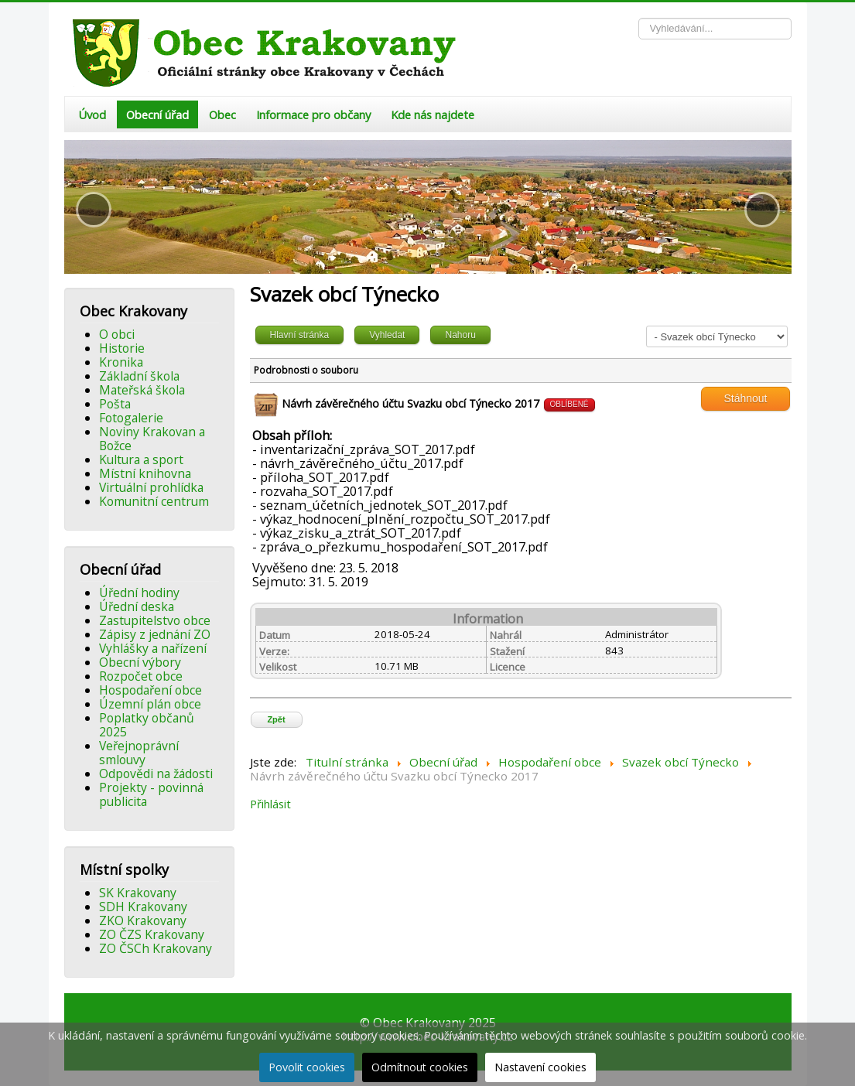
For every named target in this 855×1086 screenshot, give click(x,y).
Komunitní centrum (154, 501)
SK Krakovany (137, 892)
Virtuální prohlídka (151, 487)
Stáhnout (745, 398)
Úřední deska (136, 606)
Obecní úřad (157, 114)
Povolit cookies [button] (306, 1067)
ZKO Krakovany (142, 920)
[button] (93, 209)
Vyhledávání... (638, 18)
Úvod (92, 114)
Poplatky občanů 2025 (146, 724)
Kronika (121, 362)
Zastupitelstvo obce (154, 620)
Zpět (276, 719)
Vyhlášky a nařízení (153, 648)
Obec (222, 114)
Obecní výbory (140, 662)
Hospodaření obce (150, 689)
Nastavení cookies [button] (540, 1067)
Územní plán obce (150, 703)
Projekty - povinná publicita (151, 794)
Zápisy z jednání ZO (154, 634)
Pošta (115, 403)
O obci (117, 334)
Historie (122, 348)
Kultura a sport (141, 459)
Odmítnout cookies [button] (419, 1067)
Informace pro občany (313, 114)
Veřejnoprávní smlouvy (139, 752)
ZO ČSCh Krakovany (155, 948)
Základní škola (139, 375)
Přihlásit (270, 804)
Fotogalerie (131, 417)
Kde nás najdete (432, 114)
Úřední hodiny (139, 592)
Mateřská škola (142, 389)
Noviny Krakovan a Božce (152, 438)
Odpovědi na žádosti (156, 773)
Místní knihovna (145, 473)
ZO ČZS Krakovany (151, 934)
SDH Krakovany (143, 906)
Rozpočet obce (141, 676)
